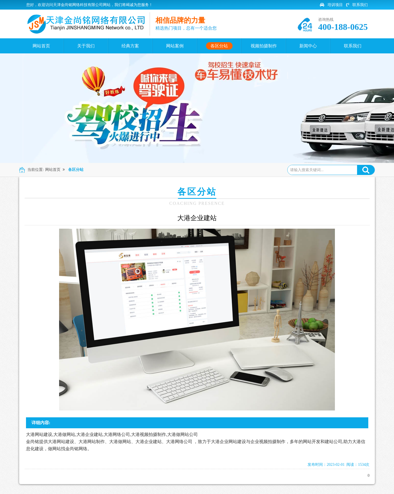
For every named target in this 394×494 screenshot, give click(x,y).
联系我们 (357, 5)
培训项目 (331, 5)
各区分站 (75, 170)
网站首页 (52, 170)
